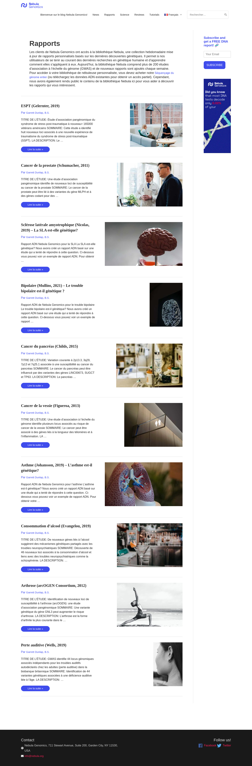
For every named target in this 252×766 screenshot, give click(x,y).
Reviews (133, 16)
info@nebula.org (34, 755)
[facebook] (207, 745)
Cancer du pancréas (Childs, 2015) (53, 356)
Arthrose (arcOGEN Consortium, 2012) (58, 600)
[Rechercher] (225, 16)
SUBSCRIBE (214, 68)
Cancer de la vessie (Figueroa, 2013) (54, 415)
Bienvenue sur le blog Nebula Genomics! (52, 16)
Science (118, 16)
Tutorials (149, 16)
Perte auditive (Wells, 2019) (46, 660)
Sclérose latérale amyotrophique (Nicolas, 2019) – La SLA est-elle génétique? (51, 235)
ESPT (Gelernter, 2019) (43, 109)
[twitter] (224, 745)
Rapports (101, 16)
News (86, 16)
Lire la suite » (35, 152)
